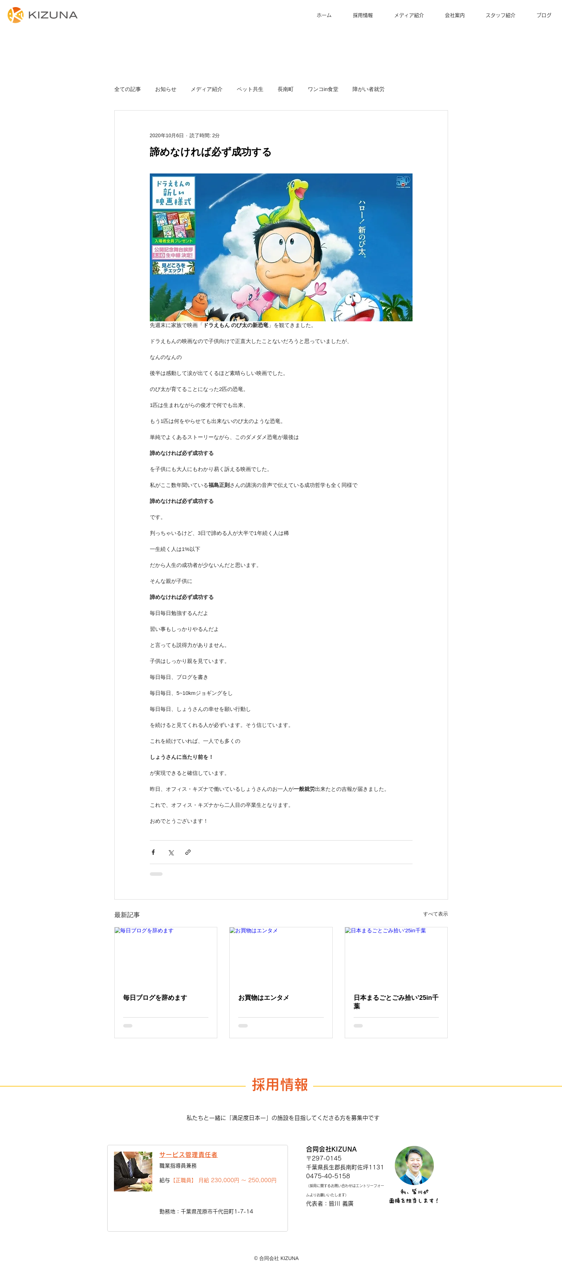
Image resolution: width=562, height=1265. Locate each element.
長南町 (286, 89)
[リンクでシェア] (188, 852)
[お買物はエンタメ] (281, 956)
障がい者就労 (368, 89)
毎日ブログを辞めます (155, 997)
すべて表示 (435, 914)
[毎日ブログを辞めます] (166, 956)
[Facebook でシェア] (153, 852)
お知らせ (165, 89)
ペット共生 (250, 89)
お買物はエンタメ (263, 997)
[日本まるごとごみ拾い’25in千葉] (396, 956)
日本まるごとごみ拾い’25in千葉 (396, 1002)
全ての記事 (127, 89)
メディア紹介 (207, 89)
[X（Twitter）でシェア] (170, 852)
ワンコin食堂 (323, 89)
